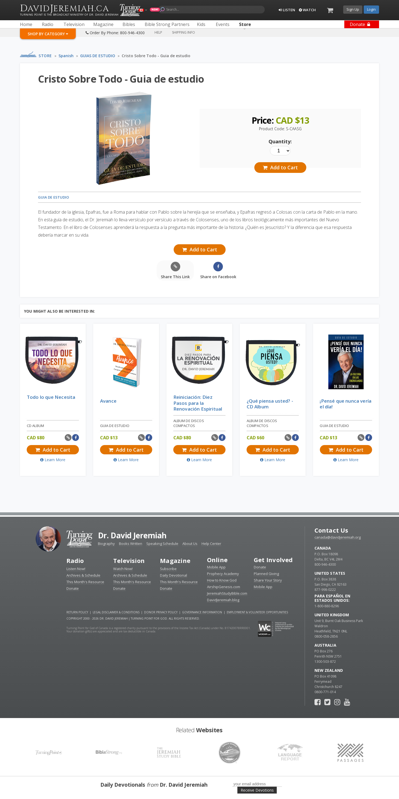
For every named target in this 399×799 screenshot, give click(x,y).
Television (129, 560)
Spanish (66, 55)
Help (158, 32)
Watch (307, 9)
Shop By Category (48, 33)
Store (45, 55)
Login (371, 9)
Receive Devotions (257, 790)
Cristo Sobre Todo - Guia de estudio (156, 55)
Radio (75, 560)
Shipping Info (183, 32)
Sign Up (352, 9)
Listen (287, 9)
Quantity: (280, 141)
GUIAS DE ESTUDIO (97, 55)
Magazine (175, 560)
